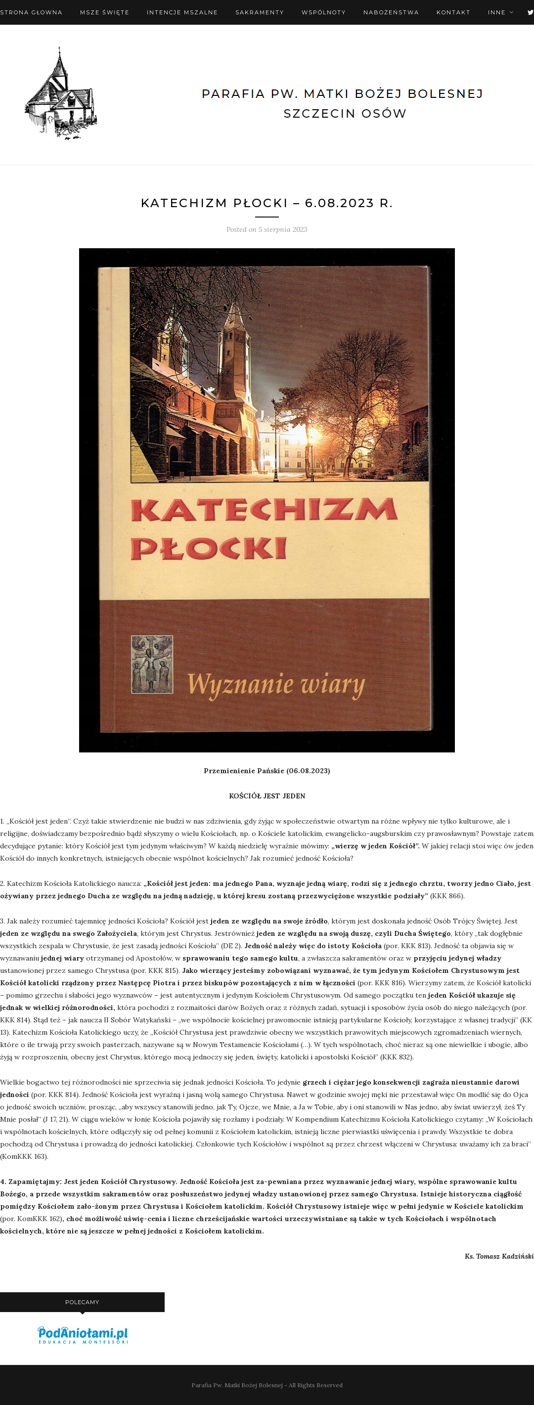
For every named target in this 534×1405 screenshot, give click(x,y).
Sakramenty (259, 12)
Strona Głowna (31, 12)
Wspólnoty (324, 12)
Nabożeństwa (391, 12)
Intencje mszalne (182, 12)
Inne (497, 12)
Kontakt (454, 12)
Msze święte (105, 12)
